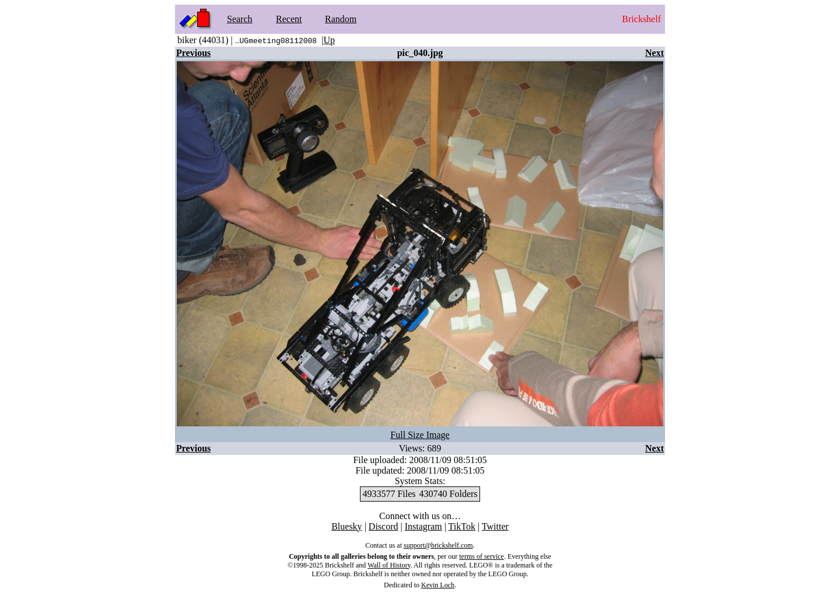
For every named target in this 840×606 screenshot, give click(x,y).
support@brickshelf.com (438, 545)
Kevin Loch (437, 585)
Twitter (495, 526)
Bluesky (346, 526)
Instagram (423, 526)
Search (240, 19)
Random (340, 19)
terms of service (481, 556)
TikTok (462, 526)
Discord (383, 526)
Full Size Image (419, 435)
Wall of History (389, 565)
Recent (289, 19)
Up (329, 40)
